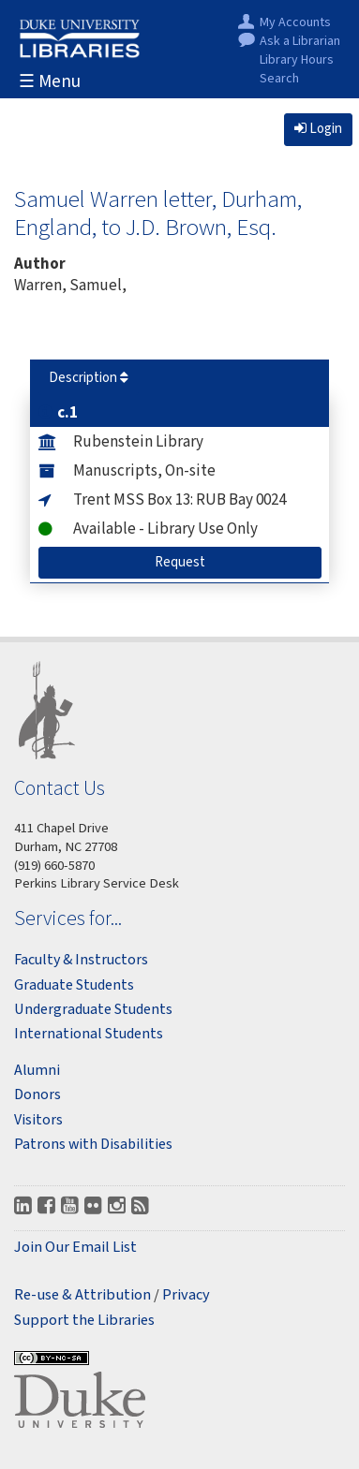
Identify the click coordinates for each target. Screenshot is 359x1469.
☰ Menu (50, 82)
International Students (88, 1033)
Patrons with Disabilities (93, 1144)
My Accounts (295, 23)
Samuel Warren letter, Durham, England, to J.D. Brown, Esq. (158, 213)
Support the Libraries (84, 1320)
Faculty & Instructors (81, 959)
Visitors (38, 1119)
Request (187, 561)
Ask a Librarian (300, 42)
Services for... (68, 918)
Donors (37, 1094)
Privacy (186, 1295)
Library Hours (297, 60)
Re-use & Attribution (82, 1295)
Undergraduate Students (93, 1009)
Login (318, 129)
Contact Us (59, 788)
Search (279, 79)
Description (88, 378)
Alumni (37, 1070)
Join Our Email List (75, 1247)
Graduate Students (74, 985)
